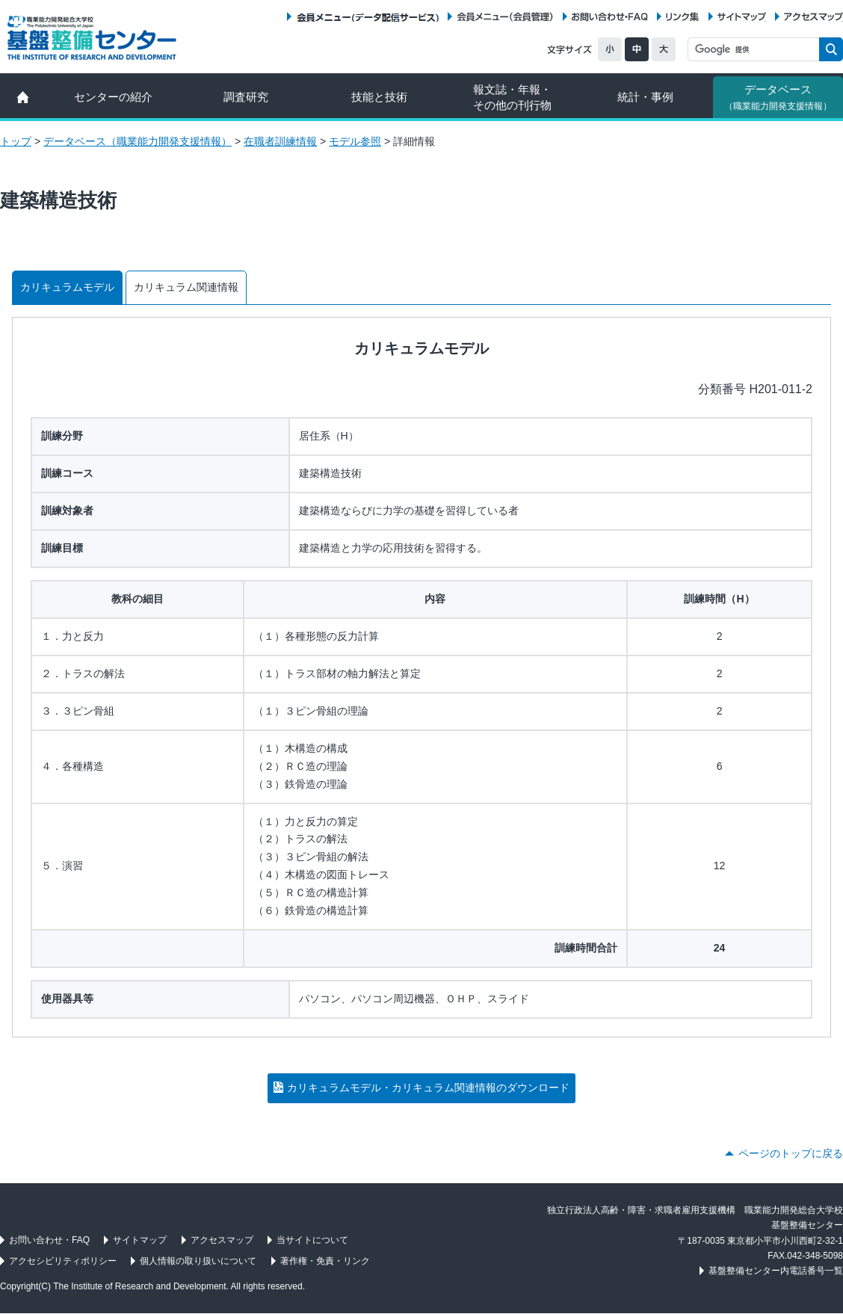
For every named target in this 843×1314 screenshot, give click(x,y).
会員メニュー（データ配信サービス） (367, 17)
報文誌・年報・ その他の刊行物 (512, 97)
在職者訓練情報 (280, 141)
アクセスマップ (813, 17)
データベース (778, 97)
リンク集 (682, 17)
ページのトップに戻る (790, 1153)
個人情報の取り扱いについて (198, 1261)
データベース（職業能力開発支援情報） (137, 141)
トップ (15, 141)
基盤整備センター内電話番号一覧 (775, 1270)
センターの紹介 (113, 96)
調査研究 (245, 96)
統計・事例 (645, 96)
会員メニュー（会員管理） (505, 17)
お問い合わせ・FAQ (610, 17)
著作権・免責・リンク (325, 1261)
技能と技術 (379, 96)
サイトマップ (741, 17)
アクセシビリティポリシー (63, 1261)
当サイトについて (312, 1240)
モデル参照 (355, 141)
